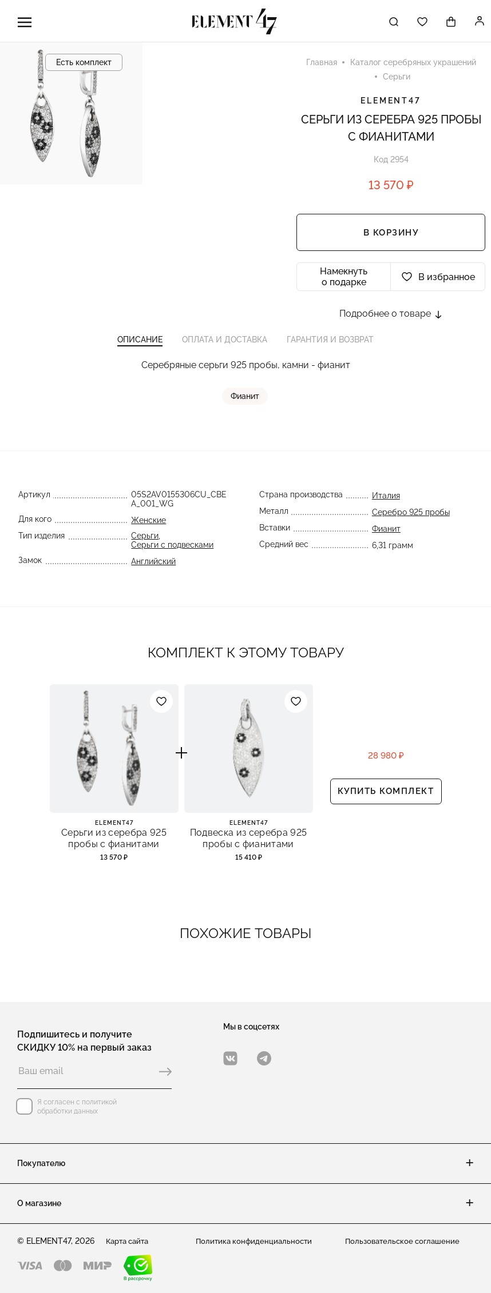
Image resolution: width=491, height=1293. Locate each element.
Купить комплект (386, 800)
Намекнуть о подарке (343, 278)
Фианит (245, 401)
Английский (152, 567)
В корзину (391, 234)
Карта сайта (130, 1241)
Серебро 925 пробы (411, 517)
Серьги (144, 541)
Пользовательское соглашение (405, 1241)
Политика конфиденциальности (256, 1241)
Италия (387, 501)
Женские (147, 525)
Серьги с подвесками (171, 550)
